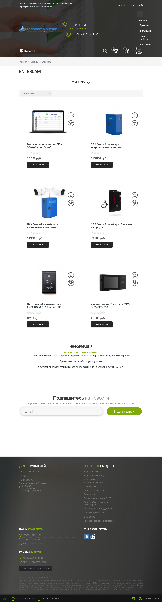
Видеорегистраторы (94, 490)
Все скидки (25, 485)
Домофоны (90, 486)
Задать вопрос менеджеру (35, 568)
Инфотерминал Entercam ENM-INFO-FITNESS (110, 306)
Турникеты (89, 494)
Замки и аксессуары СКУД (97, 498)
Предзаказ (38, 165)
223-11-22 (49, 599)
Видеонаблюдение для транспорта (96, 503)
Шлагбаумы (90, 517)
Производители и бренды (32, 483)
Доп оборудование (94, 513)
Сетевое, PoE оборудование (98, 509)
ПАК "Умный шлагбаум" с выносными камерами (43, 226)
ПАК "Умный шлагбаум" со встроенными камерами (107, 146)
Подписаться (124, 411)
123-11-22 (85, 34)
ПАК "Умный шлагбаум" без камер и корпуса (112, 226)
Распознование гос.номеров (99, 521)
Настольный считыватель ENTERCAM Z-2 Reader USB (44, 306)
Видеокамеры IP (92, 471)
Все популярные (27, 488)
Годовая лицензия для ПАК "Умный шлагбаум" (44, 146)
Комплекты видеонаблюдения (93, 480)
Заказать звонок (77, 28)
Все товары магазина (30, 490)
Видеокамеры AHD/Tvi (95, 475)
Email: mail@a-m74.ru (32, 543)
